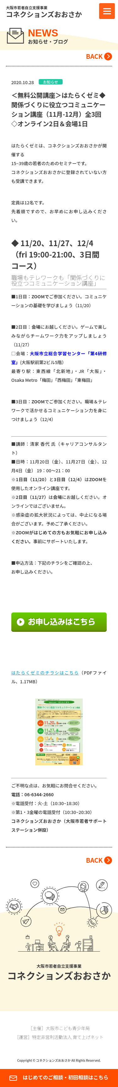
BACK (94, 56)
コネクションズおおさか (44, 15)
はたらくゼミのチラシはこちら (45, 672)
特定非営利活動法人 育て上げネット (68, 1037)
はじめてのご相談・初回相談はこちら (58, 1078)
